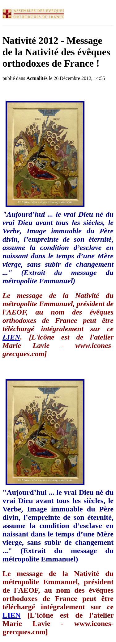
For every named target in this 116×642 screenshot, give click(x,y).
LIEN (11, 615)
